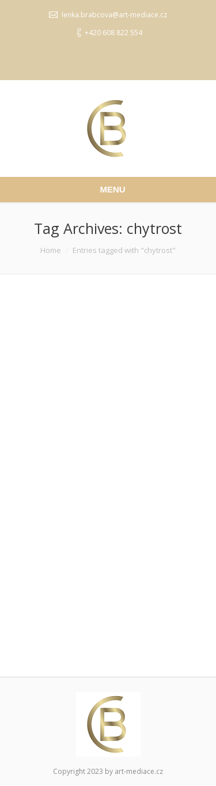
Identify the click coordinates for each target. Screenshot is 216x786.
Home (50, 250)
